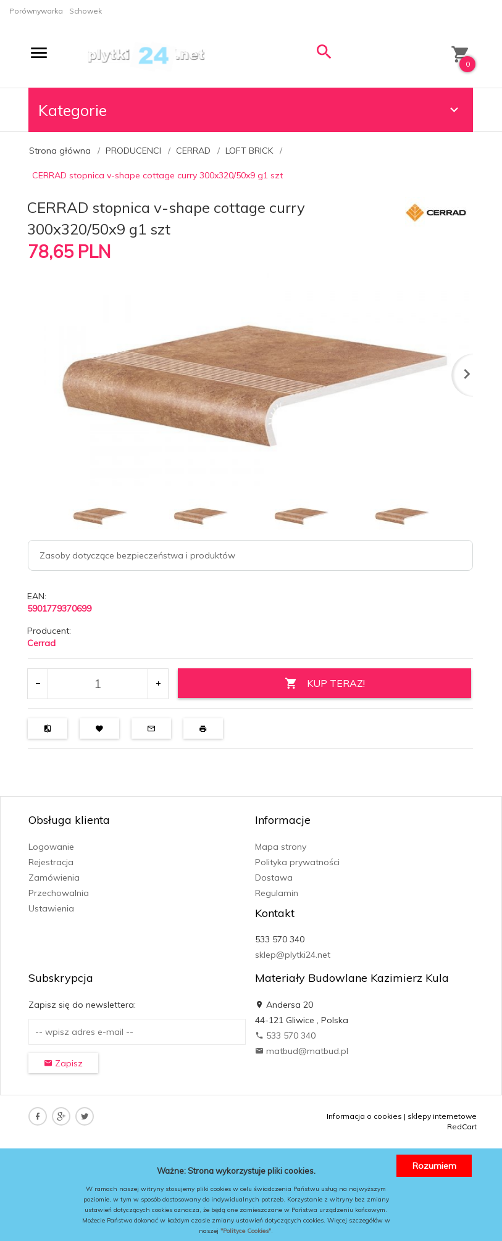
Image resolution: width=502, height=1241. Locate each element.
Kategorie (250, 110)
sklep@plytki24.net (292, 954)
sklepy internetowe (442, 1116)
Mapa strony (280, 846)
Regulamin (276, 893)
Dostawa (274, 877)
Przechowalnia (58, 893)
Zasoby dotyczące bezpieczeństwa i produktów (137, 555)
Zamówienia (54, 877)
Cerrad (41, 643)
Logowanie (51, 846)
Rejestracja (50, 862)
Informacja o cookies (364, 1116)
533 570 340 (285, 1035)
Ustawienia (51, 908)
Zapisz (63, 1063)
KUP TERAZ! (325, 683)
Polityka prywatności (297, 862)
